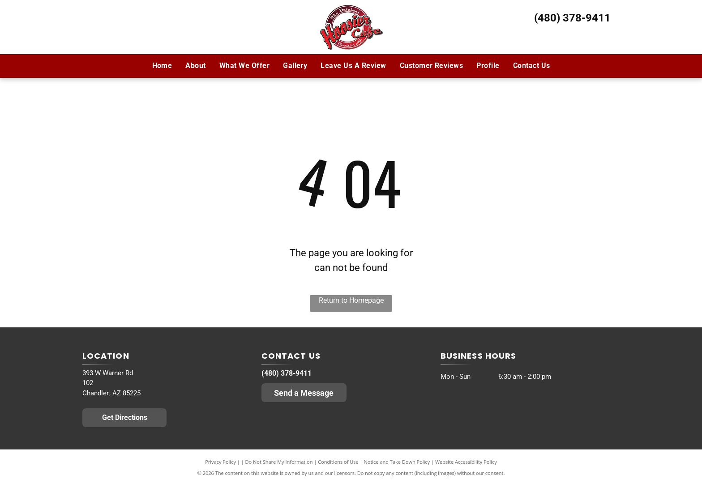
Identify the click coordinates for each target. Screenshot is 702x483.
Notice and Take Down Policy (397, 461)
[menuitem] (162, 65)
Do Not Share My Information (279, 461)
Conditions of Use (338, 461)
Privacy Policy (220, 461)
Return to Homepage (351, 300)
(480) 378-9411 (572, 18)
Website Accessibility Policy (466, 461)
